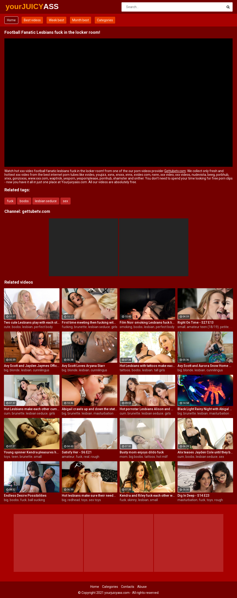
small (181, 327)
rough (95, 457)
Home (11, 20)
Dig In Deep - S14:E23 (193, 495)
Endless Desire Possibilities (25, 495)
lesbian (27, 327)
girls (114, 327)
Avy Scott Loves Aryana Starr (83, 366)
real (233, 327)
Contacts (127, 587)
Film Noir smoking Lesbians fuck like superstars (147, 322)
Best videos (32, 20)
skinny (132, 500)
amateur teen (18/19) (203, 327)
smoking (126, 327)
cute (7, 327)
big (6, 370)
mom (124, 457)
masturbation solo (107, 413)
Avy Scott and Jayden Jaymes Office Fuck (31, 366)
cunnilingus (41, 370)
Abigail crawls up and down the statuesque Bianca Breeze (89, 409)
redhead (74, 500)
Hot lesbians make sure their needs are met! (89, 495)
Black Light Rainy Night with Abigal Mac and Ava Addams (205, 409)
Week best (56, 20)
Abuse (142, 587)
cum (7, 413)
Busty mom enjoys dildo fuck (142, 452)
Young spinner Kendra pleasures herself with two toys (31, 452)
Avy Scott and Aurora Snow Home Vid (205, 366)
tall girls (159, 370)
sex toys (95, 500)
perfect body (43, 327)
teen (15, 457)
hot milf (162, 457)
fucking (67, 327)
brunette (80, 327)
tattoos (125, 370)
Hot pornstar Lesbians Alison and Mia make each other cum (147, 409)
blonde (15, 370)
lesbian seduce (46, 201)
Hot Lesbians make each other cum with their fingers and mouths (31, 409)
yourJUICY (18, 6)
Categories (105, 20)
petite (224, 327)
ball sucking (36, 500)
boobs (24, 201)
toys (7, 457)
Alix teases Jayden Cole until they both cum (205, 452)
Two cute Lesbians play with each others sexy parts (31, 322)
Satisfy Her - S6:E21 (77, 452)
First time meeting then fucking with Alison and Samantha (89, 322)
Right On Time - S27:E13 (196, 322)
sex (65, 201)
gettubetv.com (36, 211)
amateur (68, 457)
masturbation (187, 500)
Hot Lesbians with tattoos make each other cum (147, 366)
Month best (80, 20)
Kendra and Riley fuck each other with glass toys (147, 495)
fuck (10, 201)
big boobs (136, 457)
